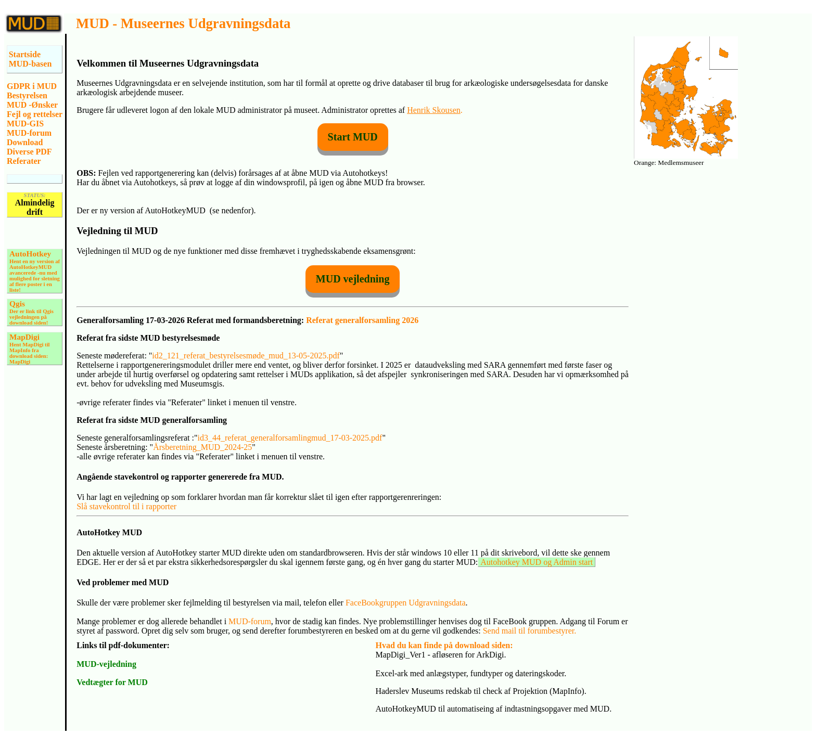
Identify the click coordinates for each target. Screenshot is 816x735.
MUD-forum (29, 132)
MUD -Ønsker (32, 104)
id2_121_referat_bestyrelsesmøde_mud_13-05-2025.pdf (245, 355)
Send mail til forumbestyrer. (530, 630)
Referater (24, 161)
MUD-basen (30, 63)
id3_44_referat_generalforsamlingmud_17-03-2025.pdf (289, 437)
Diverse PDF (29, 151)
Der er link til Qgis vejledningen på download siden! (31, 314)
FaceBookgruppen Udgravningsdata (406, 602)
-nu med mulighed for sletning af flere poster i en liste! (34, 281)
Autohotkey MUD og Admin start (536, 562)
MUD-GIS (25, 123)
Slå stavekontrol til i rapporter (126, 506)
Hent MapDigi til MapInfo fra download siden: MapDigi (29, 350)
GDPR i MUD (32, 86)
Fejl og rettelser (34, 114)
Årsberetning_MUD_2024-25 (202, 447)
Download (25, 142)
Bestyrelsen (27, 95)
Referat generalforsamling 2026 (362, 320)
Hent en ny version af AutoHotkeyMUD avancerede (34, 264)
